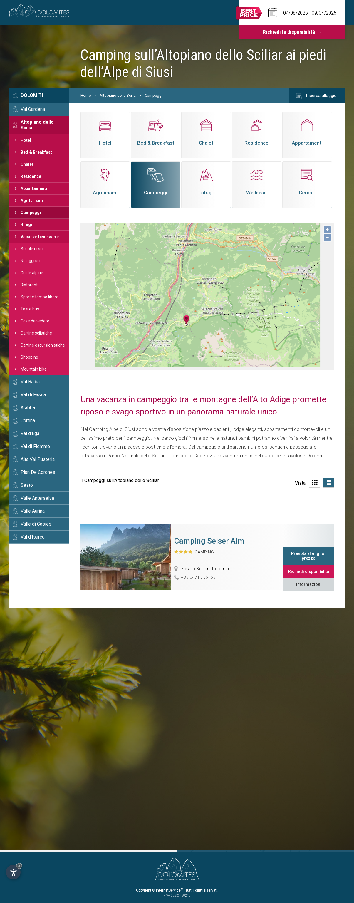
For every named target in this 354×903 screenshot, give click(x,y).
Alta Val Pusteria (38, 459)
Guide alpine (32, 272)
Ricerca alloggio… (317, 95)
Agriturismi (32, 200)
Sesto (27, 485)
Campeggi (31, 212)
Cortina (28, 420)
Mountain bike (34, 369)
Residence (31, 176)
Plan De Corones (38, 472)
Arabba (28, 407)
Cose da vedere (35, 321)
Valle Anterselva (37, 498)
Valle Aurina (33, 511)
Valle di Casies (36, 524)
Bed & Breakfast (36, 152)
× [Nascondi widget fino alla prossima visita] (19, 866)
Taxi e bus (30, 309)
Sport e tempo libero (39, 297)
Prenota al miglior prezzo (308, 556)
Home (85, 95)
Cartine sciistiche (36, 333)
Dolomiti (32, 95)
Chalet (27, 164)
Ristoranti (29, 284)
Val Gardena (33, 109)
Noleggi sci (30, 260)
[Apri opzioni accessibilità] (13, 872)
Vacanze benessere (40, 236)
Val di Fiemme (35, 446)
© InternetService (167, 890)
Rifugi (26, 224)
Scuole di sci (32, 248)
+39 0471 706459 (198, 577)
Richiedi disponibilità (308, 571)
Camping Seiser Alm (209, 540)
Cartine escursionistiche (43, 345)
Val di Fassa (33, 394)
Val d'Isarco (33, 537)
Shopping (29, 357)
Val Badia (30, 381)
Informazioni (308, 584)
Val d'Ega (30, 433)
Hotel (26, 140)
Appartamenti (34, 188)
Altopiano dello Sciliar (37, 125)
